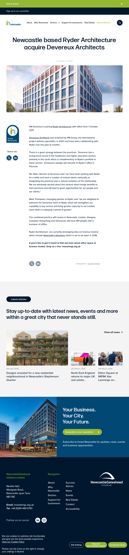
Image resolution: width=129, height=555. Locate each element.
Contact (70, 504)
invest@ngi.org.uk (24, 505)
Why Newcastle (53, 488)
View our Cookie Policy (13, 543)
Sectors (52, 495)
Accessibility (73, 509)
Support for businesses (54, 501)
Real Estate (72, 500)
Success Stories (70, 484)
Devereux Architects (39, 137)
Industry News (93, 263)
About (51, 482)
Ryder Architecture (62, 126)
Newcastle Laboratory (54, 235)
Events (69, 495)
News (69, 490)
